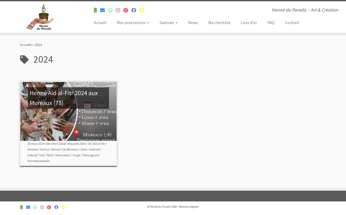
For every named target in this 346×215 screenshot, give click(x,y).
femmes (32, 149)
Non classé (59, 144)
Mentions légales (189, 206)
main (84, 149)
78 (89, 144)
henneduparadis (38, 161)
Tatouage (88, 155)
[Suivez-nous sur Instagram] (119, 10)
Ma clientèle (219, 22)
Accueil (100, 22)
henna (44, 149)
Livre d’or (249, 22)
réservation (63, 155)
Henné (55, 149)
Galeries (169, 22)
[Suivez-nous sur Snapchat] (144, 10)
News (193, 22)
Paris (50, 155)
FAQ (270, 22)
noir (42, 155)
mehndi (94, 149)
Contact (292, 22)
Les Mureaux (70, 149)
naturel (32, 155)
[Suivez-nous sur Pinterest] (127, 10)
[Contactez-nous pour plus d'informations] (97, 10)
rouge (76, 155)
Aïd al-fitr (99, 144)
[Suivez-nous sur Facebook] (135, 10)
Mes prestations (133, 22)
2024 (82, 144)
